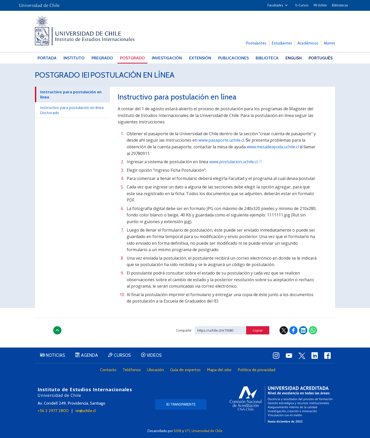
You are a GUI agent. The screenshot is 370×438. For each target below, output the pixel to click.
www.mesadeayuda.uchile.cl (273, 147)
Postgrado (132, 58)
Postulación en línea (132, 75)
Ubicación (155, 369)
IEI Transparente (181, 404)
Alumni (329, 43)
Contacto (108, 369)
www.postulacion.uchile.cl (233, 162)
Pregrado (102, 58)
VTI (187, 431)
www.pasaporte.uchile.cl (221, 140)
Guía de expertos (185, 369)
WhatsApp (313, 330)
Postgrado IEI (62, 75)
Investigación (167, 58)
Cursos (122, 355)
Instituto (74, 58)
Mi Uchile (320, 5)
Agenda (89, 355)
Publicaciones (233, 58)
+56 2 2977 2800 (53, 410)
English (293, 58)
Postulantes (256, 43)
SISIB (177, 431)
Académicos (308, 43)
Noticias (55, 355)
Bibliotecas (340, 5)
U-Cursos (302, 5)
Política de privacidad (256, 369)
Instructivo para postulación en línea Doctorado (72, 110)
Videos (154, 355)
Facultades (275, 5)
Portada (47, 58)
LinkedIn (303, 330)
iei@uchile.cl (86, 410)
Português (320, 58)
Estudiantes (282, 43)
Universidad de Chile (207, 431)
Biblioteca (267, 58)
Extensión (200, 58)
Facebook (293, 330)
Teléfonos (132, 369)
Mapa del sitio (219, 369)
